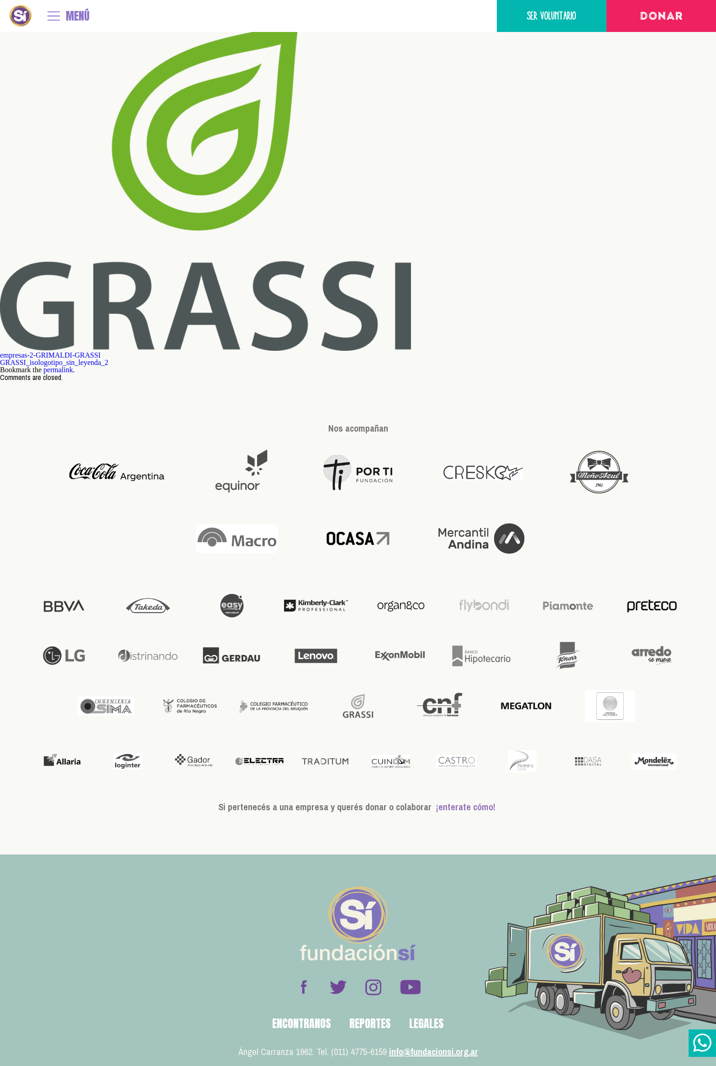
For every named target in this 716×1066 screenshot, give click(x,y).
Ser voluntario (551, 15)
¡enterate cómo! (465, 807)
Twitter (338, 987)
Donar (661, 16)
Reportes (370, 1023)
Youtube (410, 987)
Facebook (303, 987)
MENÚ (78, 16)
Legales (426, 1023)
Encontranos (301, 1023)
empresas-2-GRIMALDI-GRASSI (50, 355)
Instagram (373, 987)
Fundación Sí (20, 16)
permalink (58, 370)
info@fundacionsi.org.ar (433, 1051)
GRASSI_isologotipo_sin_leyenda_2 (54, 362)
